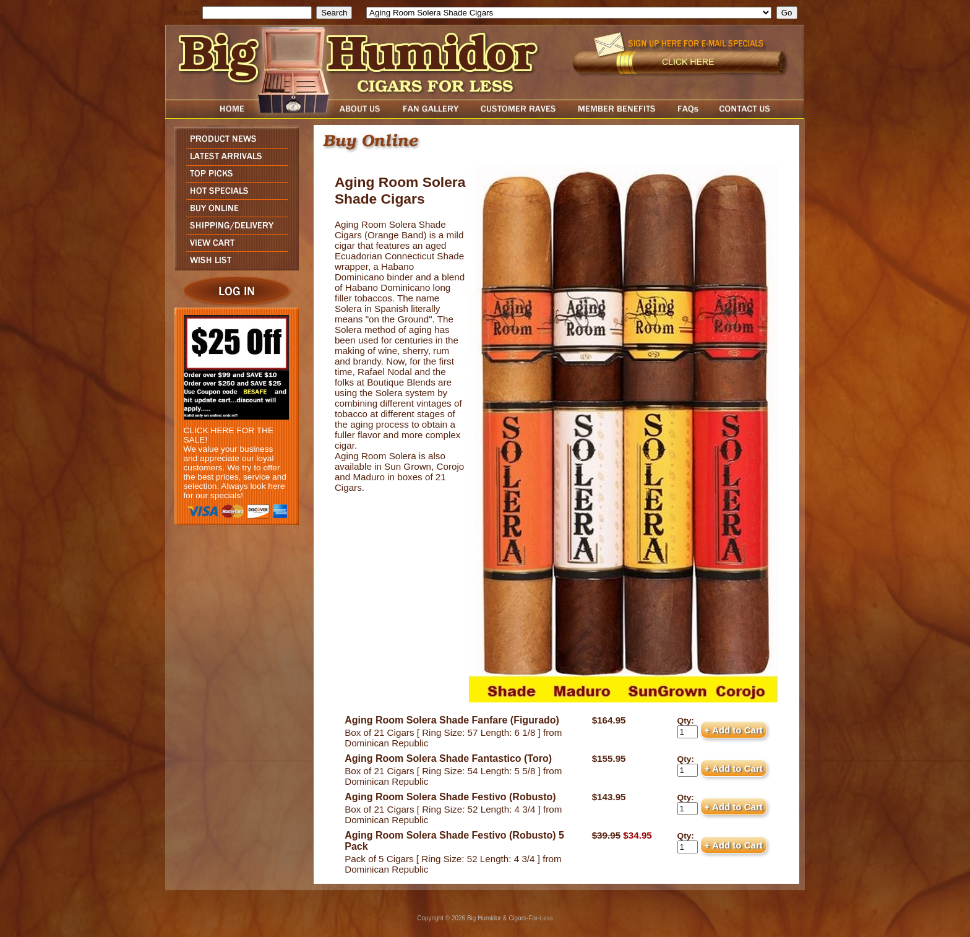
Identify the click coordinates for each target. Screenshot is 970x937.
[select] (568, 13)
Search (186, 12)
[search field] (257, 12)
